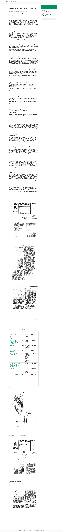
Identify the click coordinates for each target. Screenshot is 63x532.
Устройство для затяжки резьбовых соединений (15, 378)
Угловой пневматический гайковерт (13, 382)
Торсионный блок (14, 374)
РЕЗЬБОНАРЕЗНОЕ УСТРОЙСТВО (13, 354)
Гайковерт (12, 345)
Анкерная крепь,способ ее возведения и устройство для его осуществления (15, 365)
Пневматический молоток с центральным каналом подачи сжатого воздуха (15, 336)
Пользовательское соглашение (38, 530)
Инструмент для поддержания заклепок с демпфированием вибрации (15, 342)
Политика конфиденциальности (24, 530)
